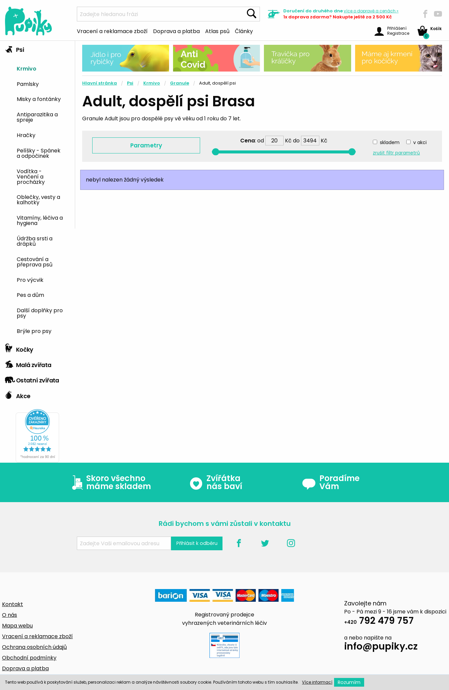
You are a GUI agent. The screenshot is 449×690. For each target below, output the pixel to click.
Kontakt (12, 604)
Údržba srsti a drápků (34, 241)
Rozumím (349, 682)
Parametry (146, 145)
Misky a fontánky (39, 98)
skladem (390, 142)
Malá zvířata (28, 363)
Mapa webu (17, 625)
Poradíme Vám (330, 482)
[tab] (37, 191)
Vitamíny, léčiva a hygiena (40, 220)
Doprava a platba (176, 30)
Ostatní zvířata (32, 378)
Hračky (26, 134)
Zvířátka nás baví (215, 482)
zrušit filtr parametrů (396, 153)
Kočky (19, 348)
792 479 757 (379, 621)
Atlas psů (217, 30)
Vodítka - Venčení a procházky (31, 176)
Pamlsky (28, 83)
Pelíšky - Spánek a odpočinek (38, 153)
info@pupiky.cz (381, 647)
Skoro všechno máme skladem (110, 482)
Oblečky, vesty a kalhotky (38, 199)
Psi (14, 48)
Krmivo (26, 68)
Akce (17, 394)
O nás (9, 615)
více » (371, 11)
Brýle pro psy (34, 330)
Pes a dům (30, 294)
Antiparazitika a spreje (37, 117)
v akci (420, 142)
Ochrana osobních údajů (34, 647)
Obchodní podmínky (29, 658)
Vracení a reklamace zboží (112, 30)
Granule (179, 83)
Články (244, 30)
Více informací (317, 682)
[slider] (215, 151)
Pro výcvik (30, 279)
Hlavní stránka (99, 83)
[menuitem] (43, 68)
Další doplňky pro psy (40, 313)
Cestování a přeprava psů (34, 261)
